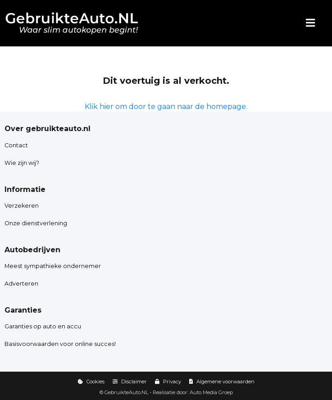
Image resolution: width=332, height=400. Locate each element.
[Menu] (310, 23)
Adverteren (21, 283)
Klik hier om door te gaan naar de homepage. (166, 106)
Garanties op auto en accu (43, 326)
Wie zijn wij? (22, 162)
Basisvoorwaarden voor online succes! (60, 344)
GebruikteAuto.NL (126, 392)
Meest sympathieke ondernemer (53, 266)
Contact (16, 145)
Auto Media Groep (211, 392)
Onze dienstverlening (36, 223)
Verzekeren (22, 205)
